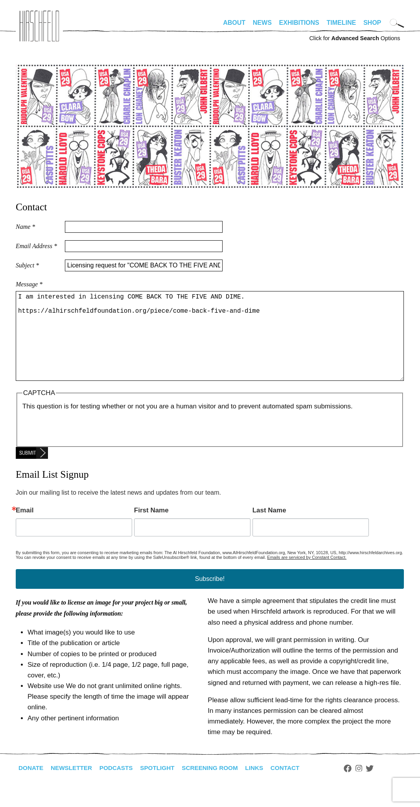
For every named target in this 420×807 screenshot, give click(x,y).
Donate (31, 786)
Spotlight (163, 786)
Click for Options (354, 38)
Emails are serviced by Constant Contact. (306, 576)
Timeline (341, 22)
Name (25, 226)
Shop (372, 22)
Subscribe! (210, 597)
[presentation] (82, 445)
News (262, 22)
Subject (27, 265)
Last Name (269, 529)
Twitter (381, 787)
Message (29, 284)
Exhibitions (299, 22)
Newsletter (73, 786)
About (234, 22)
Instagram (370, 787)
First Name (151, 529)
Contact (296, 786)
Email (24, 529)
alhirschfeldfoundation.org (39, 26)
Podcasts (120, 786)
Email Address (36, 246)
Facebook (359, 787)
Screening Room (217, 786)
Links (263, 786)
